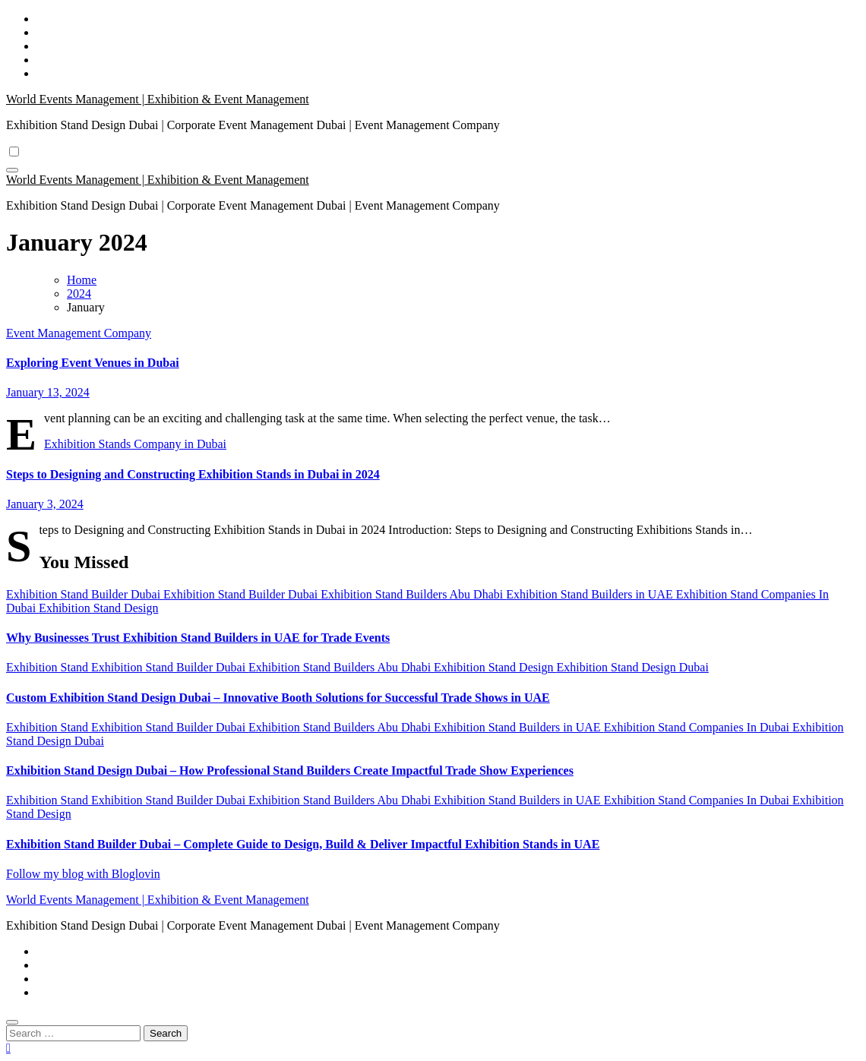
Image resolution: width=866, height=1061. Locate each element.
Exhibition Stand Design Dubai (632, 667)
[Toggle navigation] (12, 170)
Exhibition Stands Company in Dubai (135, 443)
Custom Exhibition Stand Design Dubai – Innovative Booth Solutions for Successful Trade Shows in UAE (278, 697)
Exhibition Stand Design (98, 608)
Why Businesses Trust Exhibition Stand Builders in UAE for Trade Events (198, 637)
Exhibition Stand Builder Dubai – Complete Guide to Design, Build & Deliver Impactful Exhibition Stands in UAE (302, 844)
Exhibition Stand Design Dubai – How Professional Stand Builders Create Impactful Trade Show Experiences (290, 770)
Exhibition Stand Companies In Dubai (698, 727)
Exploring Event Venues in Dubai (92, 362)
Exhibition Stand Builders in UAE (591, 594)
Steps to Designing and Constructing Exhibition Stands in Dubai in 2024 (193, 474)
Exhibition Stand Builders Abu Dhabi (413, 594)
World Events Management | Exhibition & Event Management (157, 99)
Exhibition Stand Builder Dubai (84, 594)
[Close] (12, 1022)
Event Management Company (78, 333)
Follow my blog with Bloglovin (83, 873)
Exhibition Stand (48, 667)
